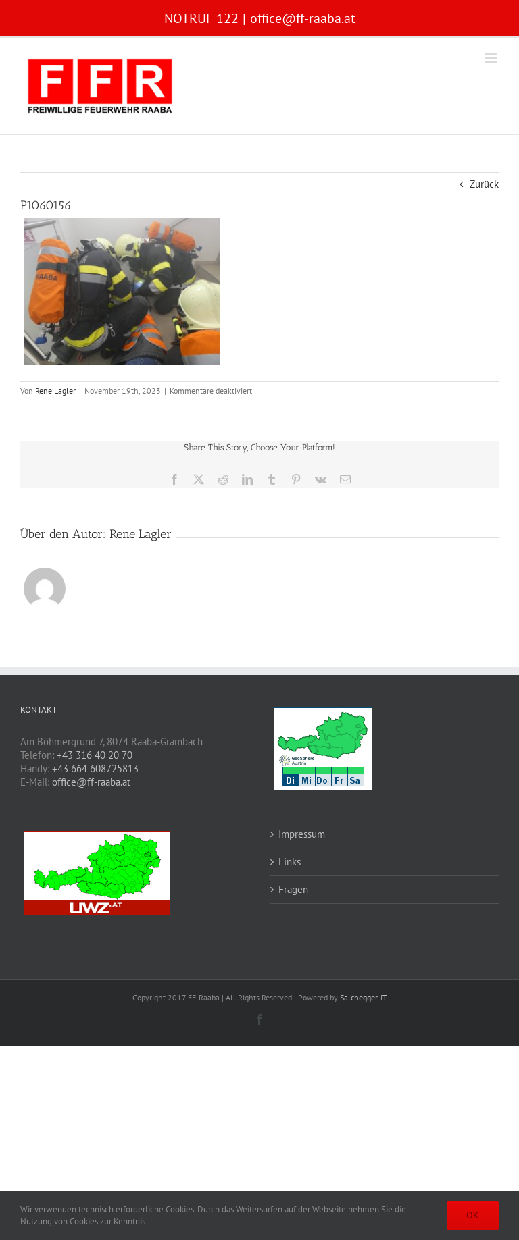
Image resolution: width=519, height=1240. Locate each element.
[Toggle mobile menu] (492, 58)
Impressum (301, 834)
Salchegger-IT (363, 997)
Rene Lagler (55, 390)
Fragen (293, 889)
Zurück (484, 184)
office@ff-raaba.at (302, 18)
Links (289, 861)
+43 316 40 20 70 (94, 755)
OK (472, 1215)
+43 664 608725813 (95, 768)
